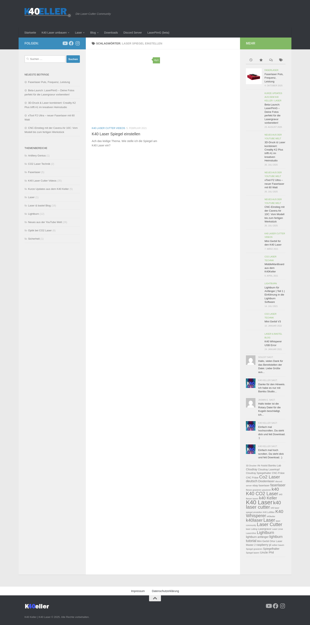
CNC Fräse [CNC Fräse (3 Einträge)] (252, 477)
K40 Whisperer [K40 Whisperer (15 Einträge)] (264, 513)
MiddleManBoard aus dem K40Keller (274, 268)
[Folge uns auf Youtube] (64, 43)
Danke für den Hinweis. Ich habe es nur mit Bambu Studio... (271, 388)
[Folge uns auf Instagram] (77, 43)
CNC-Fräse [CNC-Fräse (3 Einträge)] (278, 473)
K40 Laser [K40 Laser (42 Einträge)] (259, 502)
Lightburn (33, 213)
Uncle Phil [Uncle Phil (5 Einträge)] (267, 552)
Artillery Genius (37, 155)
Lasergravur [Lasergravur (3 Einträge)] (264, 529)
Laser (78, 32)
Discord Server (132, 32)
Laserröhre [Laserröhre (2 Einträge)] (251, 533)
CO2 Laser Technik (39, 163)
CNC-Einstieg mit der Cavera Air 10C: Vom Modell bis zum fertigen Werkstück (274, 214)
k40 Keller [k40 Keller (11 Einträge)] (268, 498)
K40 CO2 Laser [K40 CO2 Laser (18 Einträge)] (262, 493)
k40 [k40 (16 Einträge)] (275, 489)
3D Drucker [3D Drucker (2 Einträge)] (251, 465)
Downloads (111, 32)
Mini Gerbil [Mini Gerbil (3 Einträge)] (263, 541)
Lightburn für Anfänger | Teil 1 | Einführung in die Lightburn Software (275, 295)
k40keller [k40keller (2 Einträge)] (271, 516)
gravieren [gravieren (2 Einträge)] (266, 490)
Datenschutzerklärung (165, 591)
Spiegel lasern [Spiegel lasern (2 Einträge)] (252, 553)
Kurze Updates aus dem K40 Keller (48, 188)
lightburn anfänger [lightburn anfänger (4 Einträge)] (257, 536)
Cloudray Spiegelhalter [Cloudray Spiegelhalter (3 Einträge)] (258, 473)
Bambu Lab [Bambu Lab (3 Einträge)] (274, 465)
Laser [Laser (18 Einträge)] (269, 520)
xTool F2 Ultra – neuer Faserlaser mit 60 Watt (274, 184)
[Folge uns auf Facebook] (71, 43)
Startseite (30, 32)
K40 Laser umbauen (54, 32)
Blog (93, 32)
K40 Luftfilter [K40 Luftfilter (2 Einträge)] (269, 512)
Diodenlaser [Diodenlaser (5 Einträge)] (266, 481)
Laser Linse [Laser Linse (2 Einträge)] (277, 529)
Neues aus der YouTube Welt (45, 222)
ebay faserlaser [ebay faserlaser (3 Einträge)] (260, 485)
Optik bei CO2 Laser (40, 230)
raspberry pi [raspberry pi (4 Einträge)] (263, 544)
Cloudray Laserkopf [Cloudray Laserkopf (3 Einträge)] (269, 469)
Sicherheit (34, 238)
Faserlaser (34, 172)
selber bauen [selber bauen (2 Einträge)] (278, 545)
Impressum (138, 591)
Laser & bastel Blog (39, 205)
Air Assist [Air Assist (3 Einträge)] (262, 465)
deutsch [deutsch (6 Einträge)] (251, 481)
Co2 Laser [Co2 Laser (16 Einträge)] (269, 476)
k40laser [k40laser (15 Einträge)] (254, 520)
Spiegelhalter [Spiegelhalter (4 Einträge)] (271, 548)
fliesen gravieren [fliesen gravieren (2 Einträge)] (253, 490)
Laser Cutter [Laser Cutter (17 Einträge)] (269, 524)
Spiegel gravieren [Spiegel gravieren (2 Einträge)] (254, 549)
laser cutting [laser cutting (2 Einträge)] (251, 529)
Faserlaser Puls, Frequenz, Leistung (49, 82)
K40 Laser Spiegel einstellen (116, 134)
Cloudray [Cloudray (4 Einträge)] (251, 469)
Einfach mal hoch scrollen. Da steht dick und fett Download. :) (271, 454)
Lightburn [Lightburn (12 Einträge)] (265, 532)
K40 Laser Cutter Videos (108, 128)
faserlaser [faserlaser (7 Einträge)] (277, 485)
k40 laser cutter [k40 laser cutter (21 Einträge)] (263, 505)
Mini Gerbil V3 (273, 321)
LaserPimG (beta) (158, 32)
